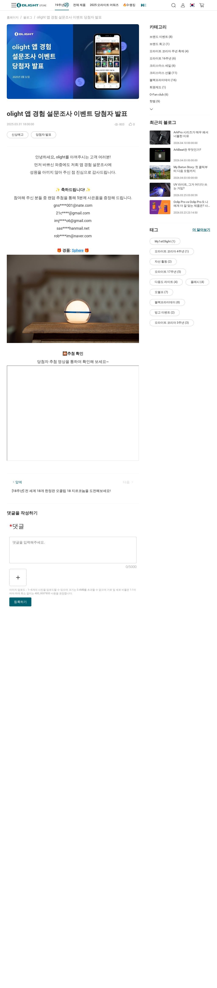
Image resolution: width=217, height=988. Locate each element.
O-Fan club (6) (159, 94)
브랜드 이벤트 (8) (161, 36)
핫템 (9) (155, 101)
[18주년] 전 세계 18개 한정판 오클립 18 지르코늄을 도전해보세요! (61, 491)
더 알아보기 (201, 230)
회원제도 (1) (158, 87)
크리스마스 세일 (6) (162, 65)
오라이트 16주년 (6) (163, 58)
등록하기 (20, 601)
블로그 (27, 17)
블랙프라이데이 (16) (163, 80)
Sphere (77, 250)
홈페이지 (13, 17)
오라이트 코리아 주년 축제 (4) (169, 51)
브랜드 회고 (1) (160, 44)
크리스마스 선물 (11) (163, 72)
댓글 (16, 526)
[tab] (62, 5)
